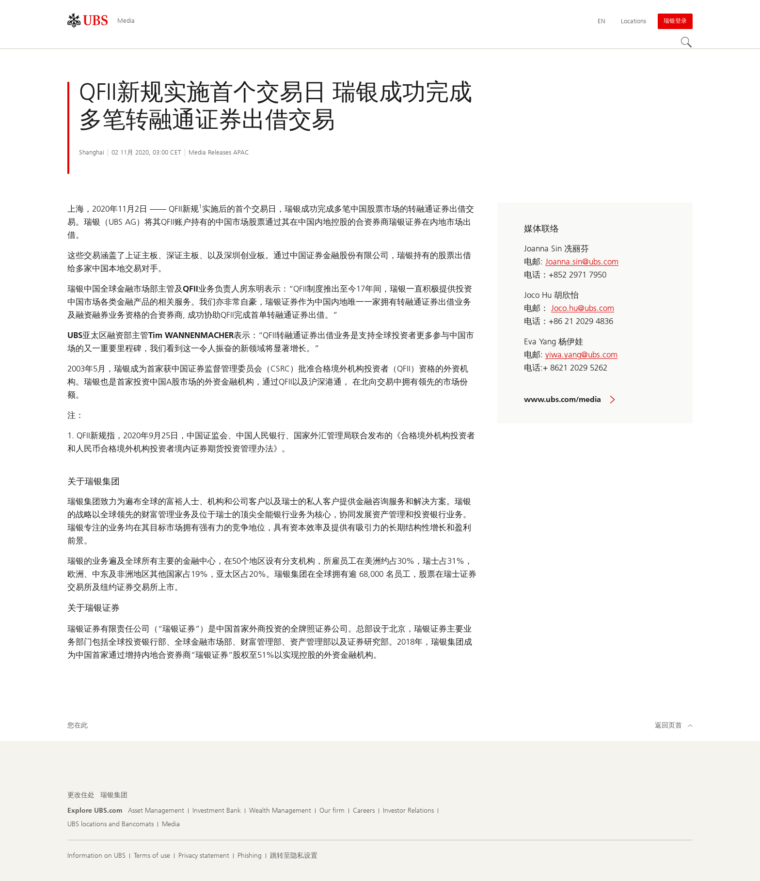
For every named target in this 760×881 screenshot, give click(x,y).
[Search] (687, 42)
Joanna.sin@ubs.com (581, 261)
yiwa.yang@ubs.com (581, 354)
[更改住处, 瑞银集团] (113, 795)
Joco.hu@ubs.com (582, 308)
